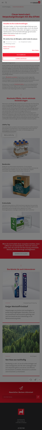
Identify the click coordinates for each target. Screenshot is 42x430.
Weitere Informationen (9, 47)
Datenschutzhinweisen (9, 35)
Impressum (6, 48)
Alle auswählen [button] (21, 54)
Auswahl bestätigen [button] (21, 58)
